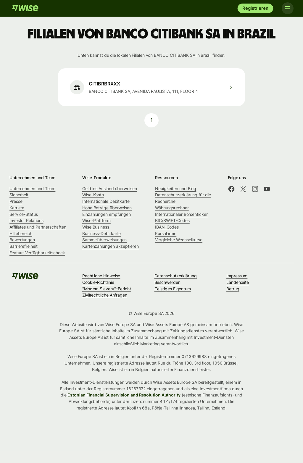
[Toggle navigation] (288, 8)
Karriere (16, 207)
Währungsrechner (172, 207)
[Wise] (25, 8)
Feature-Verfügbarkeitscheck (37, 252)
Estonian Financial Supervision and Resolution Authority (123, 394)
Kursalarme (165, 233)
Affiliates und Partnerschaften (37, 226)
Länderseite (237, 282)
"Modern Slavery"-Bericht (106, 288)
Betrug (232, 288)
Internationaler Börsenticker (181, 214)
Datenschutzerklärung (175, 275)
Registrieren (255, 8)
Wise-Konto (93, 194)
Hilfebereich (20, 233)
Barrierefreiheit (23, 246)
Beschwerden (167, 282)
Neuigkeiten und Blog (175, 188)
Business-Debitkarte (101, 233)
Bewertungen (22, 239)
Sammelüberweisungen (104, 239)
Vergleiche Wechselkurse (178, 239)
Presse (15, 201)
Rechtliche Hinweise (101, 275)
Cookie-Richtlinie (98, 282)
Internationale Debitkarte (106, 201)
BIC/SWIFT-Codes (172, 220)
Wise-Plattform (96, 220)
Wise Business (95, 226)
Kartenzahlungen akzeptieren (110, 246)
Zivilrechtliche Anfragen (104, 294)
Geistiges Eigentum (172, 288)
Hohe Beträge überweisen (107, 207)
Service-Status (23, 214)
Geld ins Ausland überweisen (109, 188)
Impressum (236, 275)
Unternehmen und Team (32, 188)
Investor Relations (26, 220)
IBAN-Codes (167, 226)
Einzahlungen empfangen (106, 214)
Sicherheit (18, 194)
